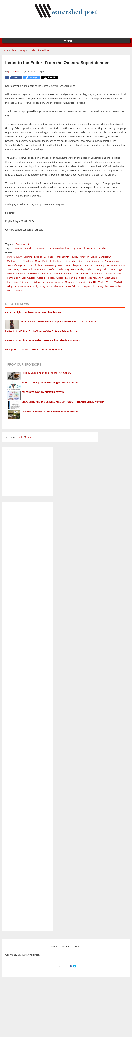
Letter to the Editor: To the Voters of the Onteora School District (41, 331)
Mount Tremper (54, 282)
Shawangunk (112, 261)
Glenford (51, 269)
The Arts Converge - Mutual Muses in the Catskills (50, 411)
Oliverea (69, 282)
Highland (90, 269)
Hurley (74, 256)
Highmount (39, 282)
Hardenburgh (62, 256)
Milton (10, 273)
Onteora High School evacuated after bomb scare (33, 312)
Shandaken (97, 261)
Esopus (38, 256)
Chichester (25, 282)
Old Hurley (63, 269)
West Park (39, 269)
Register (29, 437)
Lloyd (94, 256)
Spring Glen (102, 286)
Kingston (84, 256)
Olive (37, 261)
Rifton (122, 265)
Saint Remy (13, 269)
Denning (27, 256)
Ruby (36, 286)
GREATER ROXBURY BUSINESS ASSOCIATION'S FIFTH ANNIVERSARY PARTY (63, 401)
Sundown (88, 265)
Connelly (99, 265)
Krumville (43, 273)
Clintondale (95, 273)
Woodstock (33, 50)
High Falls (102, 269)
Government (22, 244)
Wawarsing (50, 265)
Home (5, 50)
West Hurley (77, 269)
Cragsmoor (46, 286)
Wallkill (118, 282)
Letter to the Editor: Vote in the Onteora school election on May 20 (43, 340)
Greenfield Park (73, 286)
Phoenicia (81, 282)
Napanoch (88, 286)
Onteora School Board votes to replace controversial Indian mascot (57, 321)
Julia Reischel (14, 71)
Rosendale (71, 261)
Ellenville (58, 286)
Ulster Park (27, 269)
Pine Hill (92, 282)
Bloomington (28, 277)
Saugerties (84, 261)
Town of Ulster (35, 265)
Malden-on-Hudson (75, 277)
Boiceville (32, 273)
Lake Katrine (24, 286)
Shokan (68, 273)
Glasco (60, 277)
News (78, 946)
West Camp (111, 277)
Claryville (76, 265)
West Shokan (81, 273)
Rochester (58, 261)
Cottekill (41, 277)
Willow (45, 50)
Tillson (51, 277)
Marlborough (14, 261)
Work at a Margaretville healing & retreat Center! (50, 382)
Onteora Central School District (30, 248)
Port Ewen (111, 265)
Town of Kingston (16, 265)
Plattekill (46, 261)
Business (66, 946)
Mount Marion (95, 277)
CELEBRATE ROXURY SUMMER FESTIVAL (44, 392)
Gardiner (48, 256)
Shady (10, 290)
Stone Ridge (115, 269)
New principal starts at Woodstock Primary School (34, 349)
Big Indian (12, 282)
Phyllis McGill (78, 248)
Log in (20, 437)
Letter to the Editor (97, 248)
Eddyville (11, 286)
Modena (107, 273)
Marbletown (104, 256)
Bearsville (115, 286)
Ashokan (20, 273)
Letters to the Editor (59, 248)
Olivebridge (56, 273)
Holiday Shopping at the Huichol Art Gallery (46, 372)
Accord (117, 273)
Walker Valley (105, 282)
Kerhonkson (13, 277)
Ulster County (18, 50)
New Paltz (28, 261)
